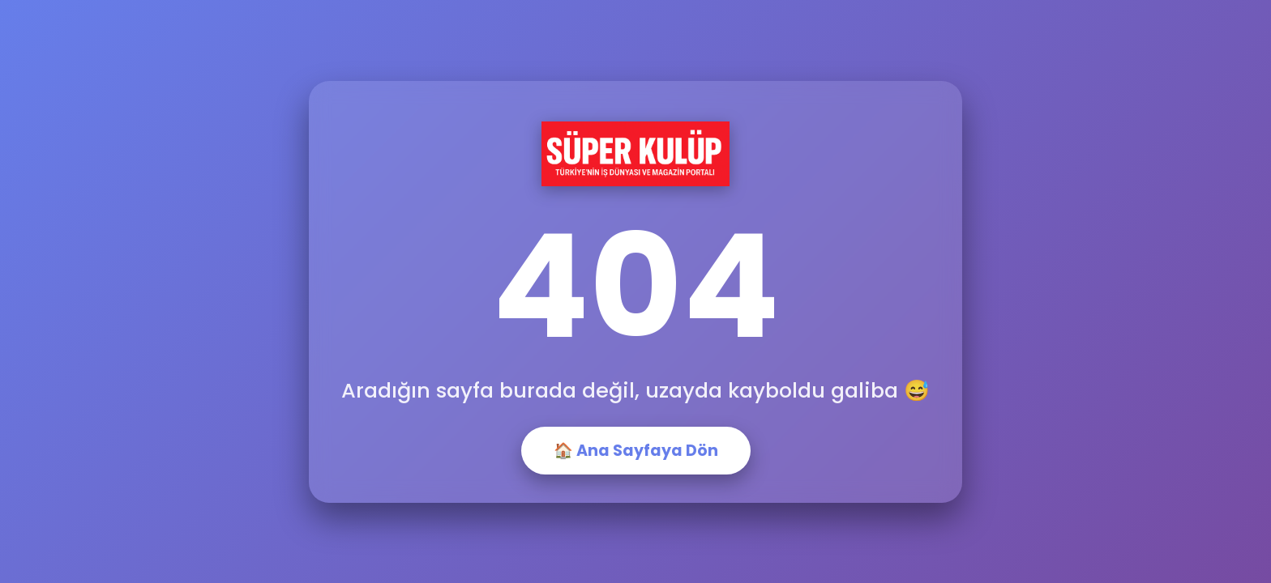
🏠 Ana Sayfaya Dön (636, 451)
